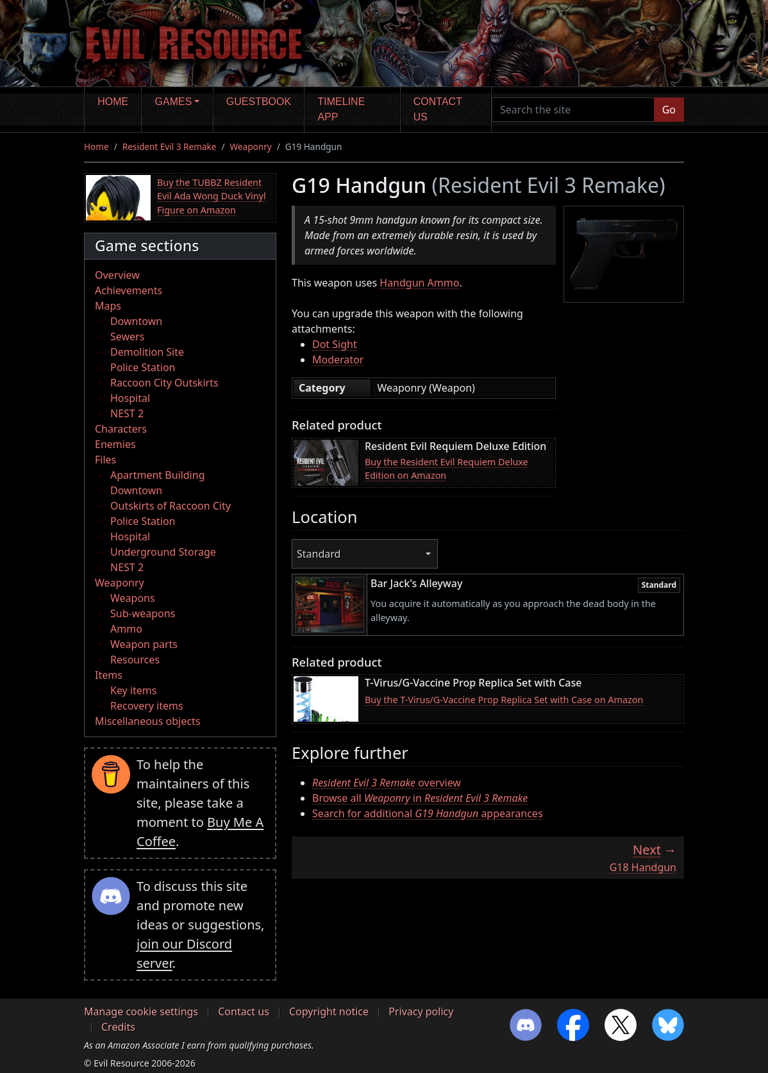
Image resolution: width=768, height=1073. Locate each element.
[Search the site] (573, 109)
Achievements (128, 290)
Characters (121, 429)
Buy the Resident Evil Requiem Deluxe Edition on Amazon (446, 469)
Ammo (126, 629)
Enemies (115, 444)
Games (173, 101)
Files (105, 460)
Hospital (130, 398)
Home (112, 101)
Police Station (143, 367)
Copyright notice (329, 1011)
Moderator (337, 360)
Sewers (127, 336)
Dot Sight (334, 344)
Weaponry (251, 146)
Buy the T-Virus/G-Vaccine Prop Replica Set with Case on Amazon (504, 700)
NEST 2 (127, 413)
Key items (133, 690)
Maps (108, 306)
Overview (117, 275)
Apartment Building (157, 475)
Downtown (136, 321)
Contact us (437, 109)
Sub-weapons (142, 613)
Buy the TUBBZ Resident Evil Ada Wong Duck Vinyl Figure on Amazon (211, 196)
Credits (118, 1027)
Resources (135, 660)
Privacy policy (420, 1011)
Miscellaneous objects (147, 721)
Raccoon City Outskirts (164, 383)
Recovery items (146, 706)
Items (108, 675)
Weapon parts (144, 644)
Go (669, 110)
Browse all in (420, 798)
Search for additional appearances (427, 813)
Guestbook (258, 101)
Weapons (132, 598)
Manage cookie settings (141, 1011)
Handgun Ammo (419, 283)
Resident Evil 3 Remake (169, 146)
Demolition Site (147, 352)
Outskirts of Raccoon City (170, 506)
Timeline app (341, 109)
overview (386, 783)
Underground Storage (163, 552)
